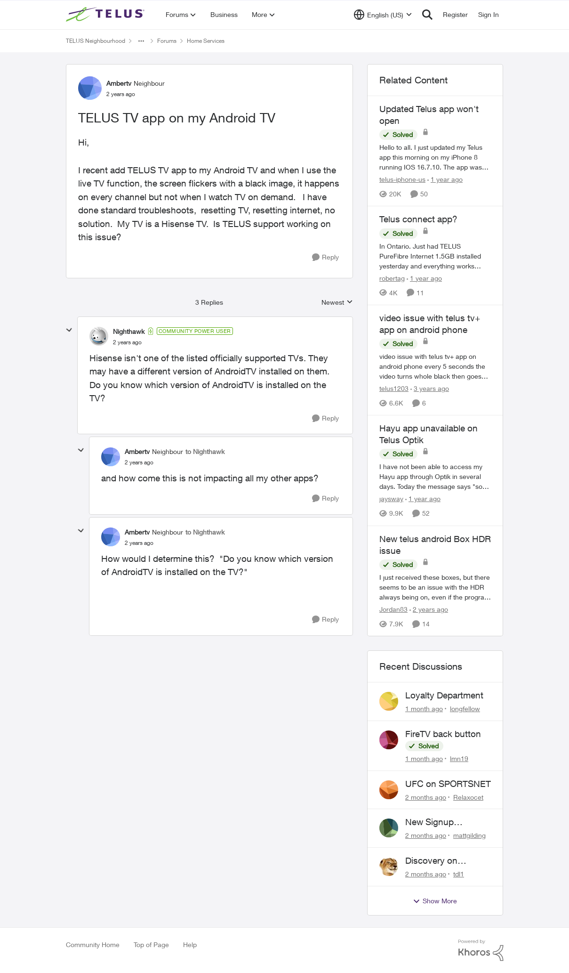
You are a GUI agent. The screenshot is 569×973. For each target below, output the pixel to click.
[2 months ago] (425, 797)
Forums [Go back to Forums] (166, 40)
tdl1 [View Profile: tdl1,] (458, 874)
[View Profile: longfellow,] (388, 701)
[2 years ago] (428, 609)
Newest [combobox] (337, 302)
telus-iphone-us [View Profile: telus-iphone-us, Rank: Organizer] (402, 179)
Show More (435, 901)
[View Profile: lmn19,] (388, 739)
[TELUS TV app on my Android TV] (127, 342)
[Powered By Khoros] (481, 950)
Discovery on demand (431, 861)
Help (190, 945)
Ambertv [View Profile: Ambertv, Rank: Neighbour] (118, 83)
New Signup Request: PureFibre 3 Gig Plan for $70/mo (447, 822)
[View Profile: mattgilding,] (388, 828)
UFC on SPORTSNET (448, 783)
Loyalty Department (444, 695)
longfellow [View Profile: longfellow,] (465, 709)
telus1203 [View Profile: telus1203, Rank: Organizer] (394, 388)
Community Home (93, 945)
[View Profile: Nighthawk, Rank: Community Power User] (98, 336)
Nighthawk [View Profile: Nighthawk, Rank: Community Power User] (128, 331)
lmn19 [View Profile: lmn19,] (459, 758)
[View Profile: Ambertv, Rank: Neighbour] (90, 88)
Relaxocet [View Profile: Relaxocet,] (468, 797)
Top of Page (151, 945)
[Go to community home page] (106, 14)
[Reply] (325, 257)
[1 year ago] (445, 179)
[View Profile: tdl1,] (388, 866)
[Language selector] (383, 14)
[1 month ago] (424, 709)
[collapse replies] (69, 330)
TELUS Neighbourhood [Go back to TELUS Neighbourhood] (95, 40)
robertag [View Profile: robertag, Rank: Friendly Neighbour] (392, 278)
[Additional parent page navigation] (141, 41)
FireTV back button (443, 734)
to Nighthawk (204, 451)
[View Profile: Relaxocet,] (388, 789)
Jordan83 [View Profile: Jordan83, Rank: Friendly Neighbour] (393, 609)
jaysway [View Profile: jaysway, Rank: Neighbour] (391, 499)
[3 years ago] (429, 388)
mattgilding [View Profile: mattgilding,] (469, 835)
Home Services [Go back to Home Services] (205, 40)
